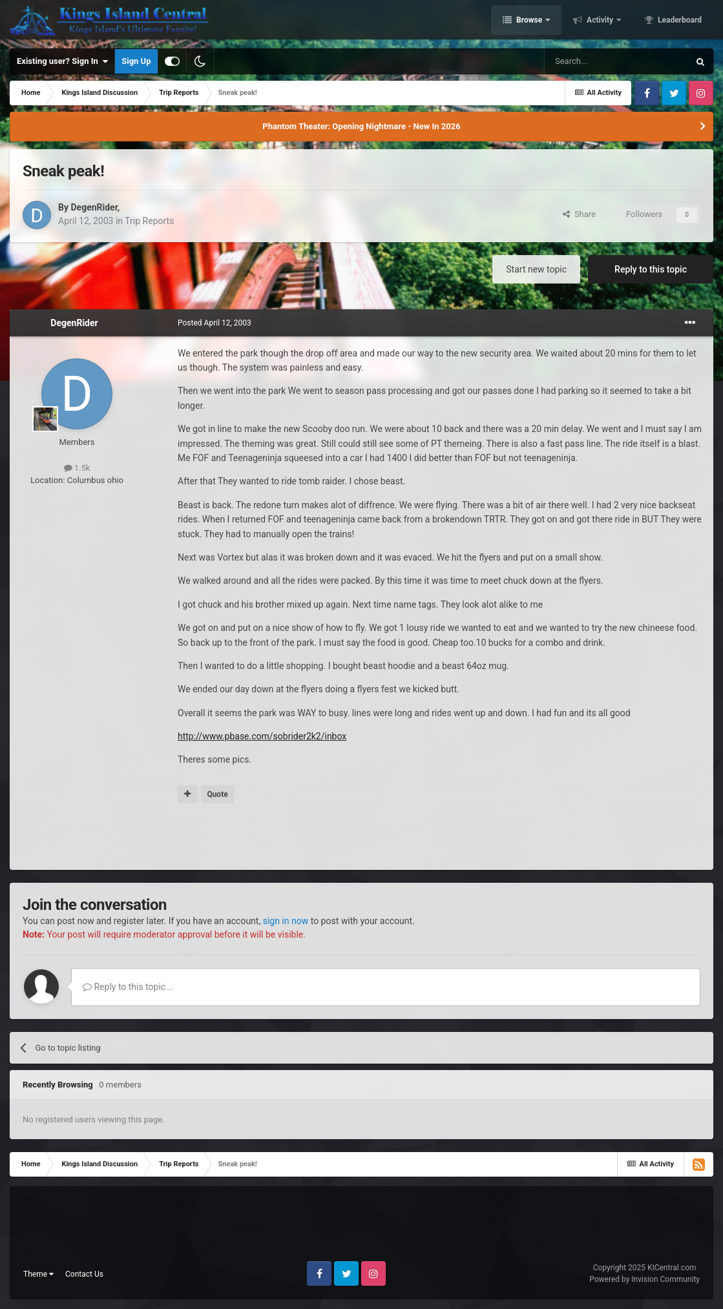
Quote (217, 794)
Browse (529, 21)
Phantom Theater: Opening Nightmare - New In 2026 (361, 126)
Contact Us (84, 1274)
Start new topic (536, 269)
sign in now (286, 921)
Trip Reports (149, 221)
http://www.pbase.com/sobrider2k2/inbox (262, 736)
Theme (38, 1274)
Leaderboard (679, 21)
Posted (214, 322)
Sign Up (136, 61)
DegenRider (93, 207)
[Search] (616, 61)
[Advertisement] (362, 838)
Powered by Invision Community (644, 1279)
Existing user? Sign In (62, 61)
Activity (600, 21)
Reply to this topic (650, 269)
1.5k (77, 468)
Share (579, 214)
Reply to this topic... (128, 987)
